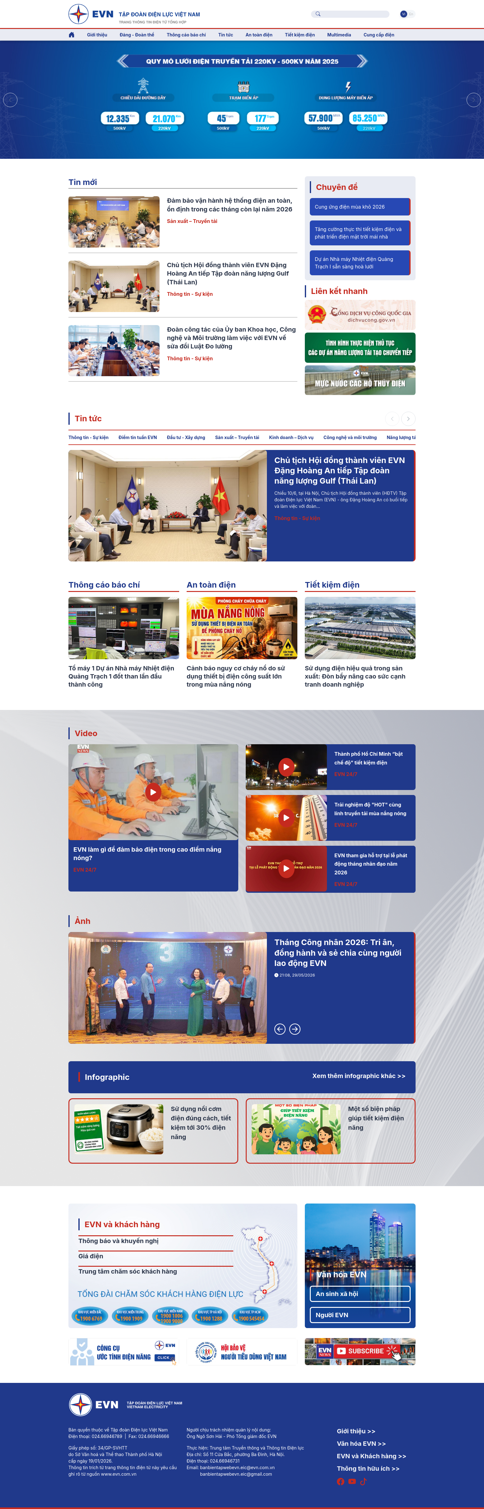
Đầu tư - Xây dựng (186, 437)
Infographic (107, 1077)
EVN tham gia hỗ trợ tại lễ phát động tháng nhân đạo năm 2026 (370, 864)
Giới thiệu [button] (97, 34)
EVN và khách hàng (122, 1224)
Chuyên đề (337, 187)
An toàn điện (211, 584)
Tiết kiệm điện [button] (300, 34)
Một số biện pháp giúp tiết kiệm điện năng (376, 1118)
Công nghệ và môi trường (350, 437)
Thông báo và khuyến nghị (118, 1241)
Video (86, 733)
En (411, 14)
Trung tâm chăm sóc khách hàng (127, 1271)
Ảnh (83, 921)
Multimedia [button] (339, 34)
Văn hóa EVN (341, 1274)
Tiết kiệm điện (332, 584)
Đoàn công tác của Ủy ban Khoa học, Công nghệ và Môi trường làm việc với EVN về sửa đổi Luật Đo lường (231, 338)
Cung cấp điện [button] (379, 34)
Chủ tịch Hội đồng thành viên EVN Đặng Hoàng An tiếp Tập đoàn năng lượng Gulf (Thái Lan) (228, 273)
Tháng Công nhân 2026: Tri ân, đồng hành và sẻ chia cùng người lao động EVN (338, 952)
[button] (474, 100)
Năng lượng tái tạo (406, 437)
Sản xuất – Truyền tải (192, 221)
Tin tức (88, 418)
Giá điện (90, 1256)
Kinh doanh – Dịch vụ (291, 437)
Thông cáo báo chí (186, 34)
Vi (403, 14)
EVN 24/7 (84, 870)
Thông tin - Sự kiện (190, 294)
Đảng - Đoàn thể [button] (137, 34)
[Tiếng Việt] (134, 13)
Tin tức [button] (225, 34)
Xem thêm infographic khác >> (359, 1076)
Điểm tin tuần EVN (138, 437)
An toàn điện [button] (258, 34)
